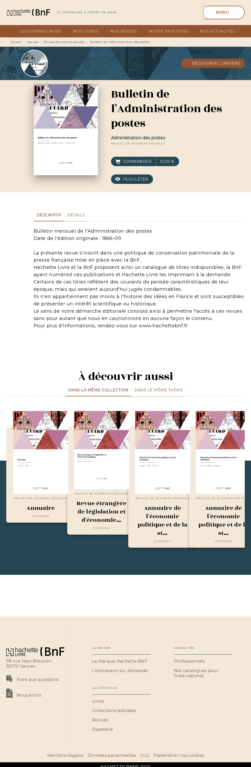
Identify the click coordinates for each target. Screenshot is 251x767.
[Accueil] (28, 12)
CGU (145, 755)
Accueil (16, 42)
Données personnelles (112, 755)
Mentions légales (65, 755)
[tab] (11, 31)
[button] (213, 63)
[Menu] (223, 12)
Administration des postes (138, 137)
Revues (32, 42)
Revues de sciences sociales (64, 42)
